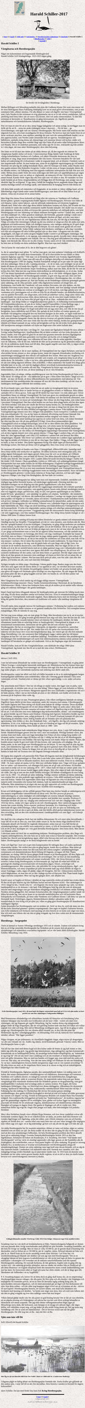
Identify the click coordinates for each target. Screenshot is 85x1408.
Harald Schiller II (10, 653)
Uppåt (12, 37)
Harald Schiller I (10, 43)
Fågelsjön (64, 37)
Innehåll (42, 41)
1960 (48, 39)
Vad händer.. (30, 37)
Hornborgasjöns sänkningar (48, 37)
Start (5, 37)
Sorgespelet (21, 920)
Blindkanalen (39, 39)
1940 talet (20, 37)
